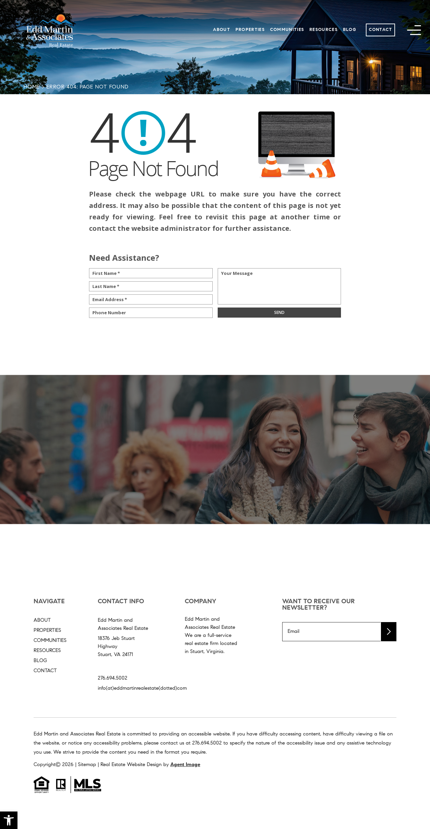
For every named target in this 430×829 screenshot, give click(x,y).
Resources (323, 30)
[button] (8, 820)
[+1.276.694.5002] (207, 743)
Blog (349, 30)
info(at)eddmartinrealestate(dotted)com (142, 688)
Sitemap (87, 764)
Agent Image (185, 764)
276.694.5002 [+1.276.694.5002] (112, 678)
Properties (250, 30)
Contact (380, 30)
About (221, 30)
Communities (287, 30)
